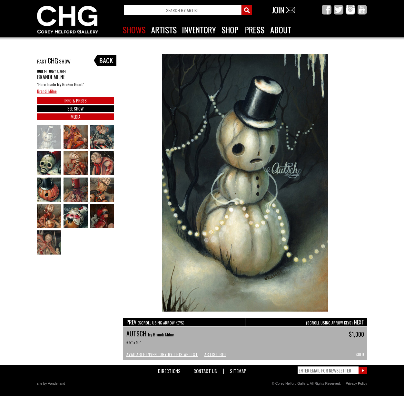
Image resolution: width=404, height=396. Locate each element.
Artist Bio (215, 354)
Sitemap (238, 370)
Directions (169, 370)
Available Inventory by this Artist (162, 354)
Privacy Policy (356, 383)
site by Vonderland (51, 383)
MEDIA (75, 116)
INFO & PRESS (75, 100)
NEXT (335, 322)
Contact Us (205, 370)
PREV (155, 322)
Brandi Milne (47, 91)
